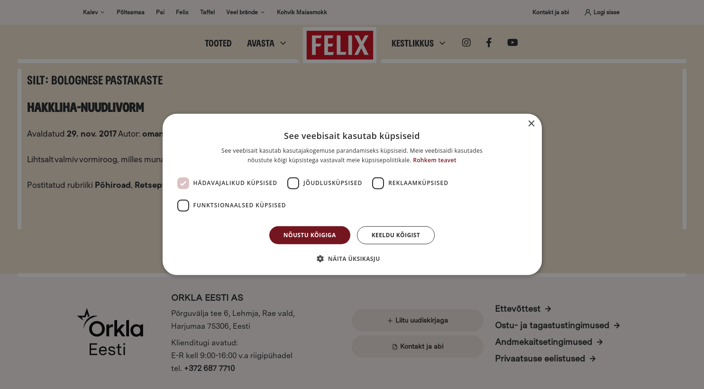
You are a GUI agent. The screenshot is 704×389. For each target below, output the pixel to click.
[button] (352, 258)
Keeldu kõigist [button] (396, 235)
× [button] (531, 124)
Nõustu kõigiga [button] (309, 235)
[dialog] (352, 194)
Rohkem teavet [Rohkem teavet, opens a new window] (435, 160)
